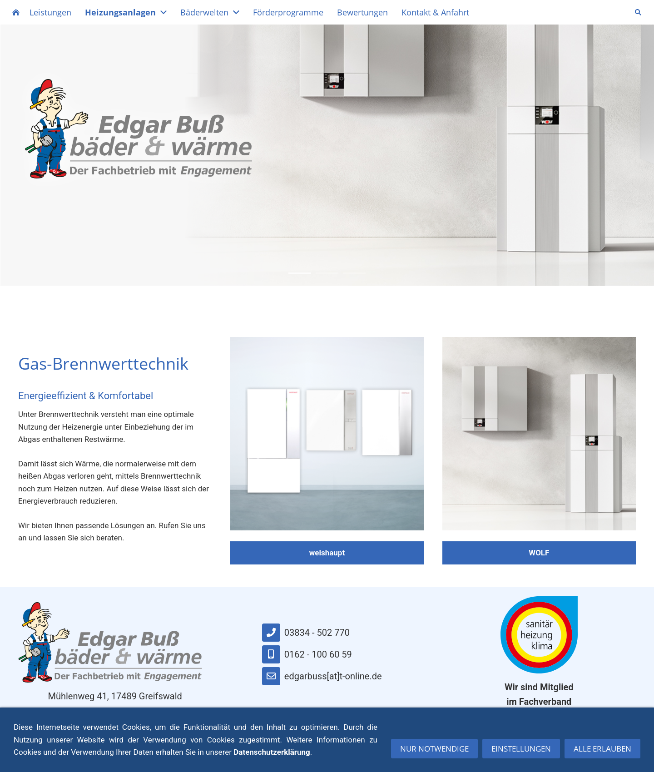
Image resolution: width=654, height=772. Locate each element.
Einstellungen (521, 752)
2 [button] (327, 273)
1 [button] (299, 273)
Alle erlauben (602, 752)
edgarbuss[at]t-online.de (322, 676)
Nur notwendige (434, 752)
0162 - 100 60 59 (307, 654)
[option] (327, 155)
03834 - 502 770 (306, 633)
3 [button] (354, 273)
